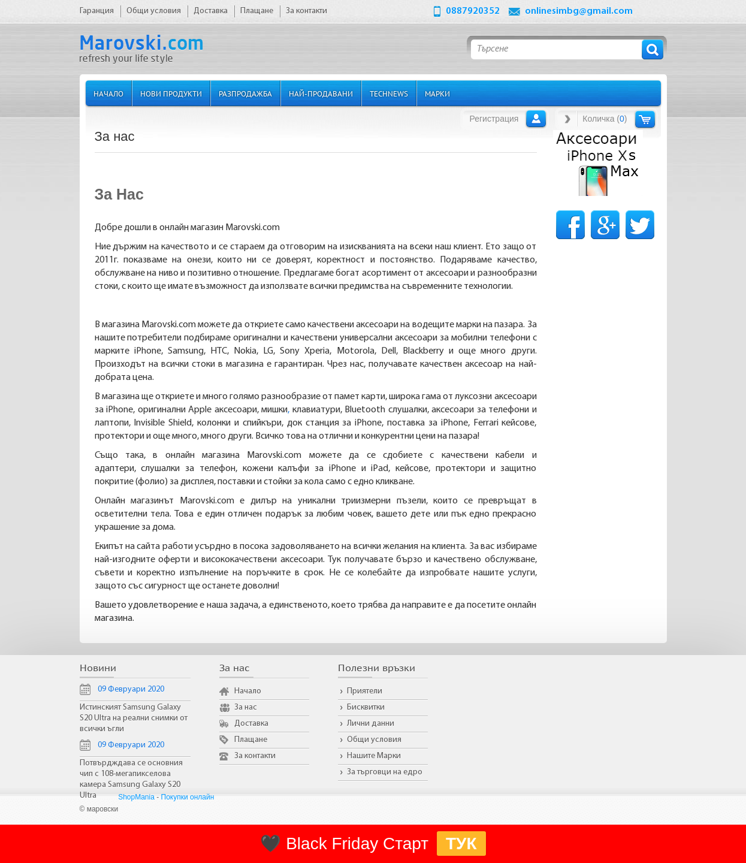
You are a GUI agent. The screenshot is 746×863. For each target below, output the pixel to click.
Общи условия (374, 739)
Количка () (604, 118)
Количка (645, 119)
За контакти (255, 756)
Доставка (251, 723)
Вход (536, 118)
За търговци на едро (384, 772)
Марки (437, 93)
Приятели (364, 691)
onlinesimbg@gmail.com (579, 11)
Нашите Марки (374, 756)
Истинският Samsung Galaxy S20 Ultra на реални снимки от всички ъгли (134, 718)
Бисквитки (366, 707)
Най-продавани (321, 93)
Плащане (250, 739)
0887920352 (473, 11)
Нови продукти (171, 93)
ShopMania (136, 797)
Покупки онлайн (188, 797)
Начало (108, 93)
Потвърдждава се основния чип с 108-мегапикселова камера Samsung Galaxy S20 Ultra (131, 779)
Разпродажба (245, 93)
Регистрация (494, 118)
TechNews (389, 93)
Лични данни (370, 723)
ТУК (461, 843)
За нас (245, 707)
